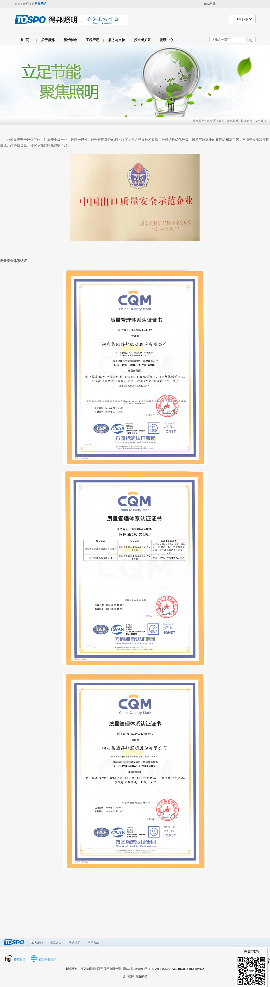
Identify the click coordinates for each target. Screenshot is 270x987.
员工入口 (56, 942)
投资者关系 (142, 40)
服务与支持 (116, 40)
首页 (222, 121)
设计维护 (128, 976)
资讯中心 (166, 40)
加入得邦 (37, 942)
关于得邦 (48, 40)
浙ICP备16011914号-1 (136, 968)
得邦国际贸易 (47, 959)
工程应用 (92, 40)
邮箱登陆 (210, 4)
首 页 (24, 40)
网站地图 (74, 942)
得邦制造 (70, 40)
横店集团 (19, 959)
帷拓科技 (142, 976)
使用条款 (93, 942)
